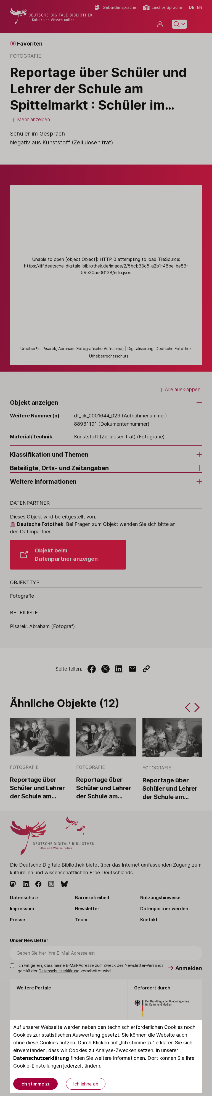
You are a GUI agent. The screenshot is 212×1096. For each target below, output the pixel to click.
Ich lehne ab (85, 1084)
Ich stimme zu (35, 1084)
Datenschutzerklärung (41, 1058)
